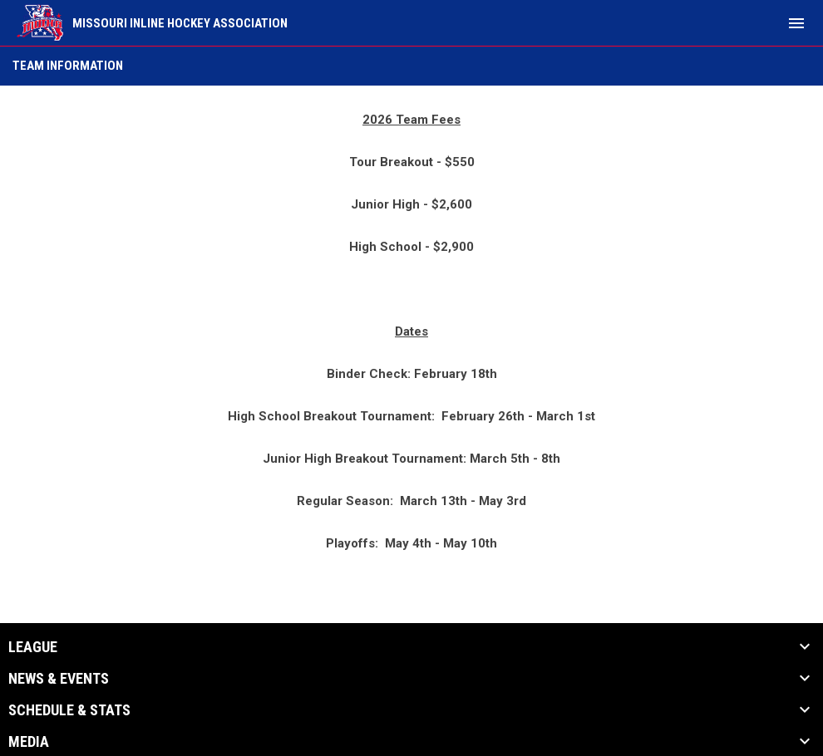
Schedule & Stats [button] (69, 710)
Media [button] (28, 741)
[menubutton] (796, 23)
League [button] (32, 647)
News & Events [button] (58, 678)
